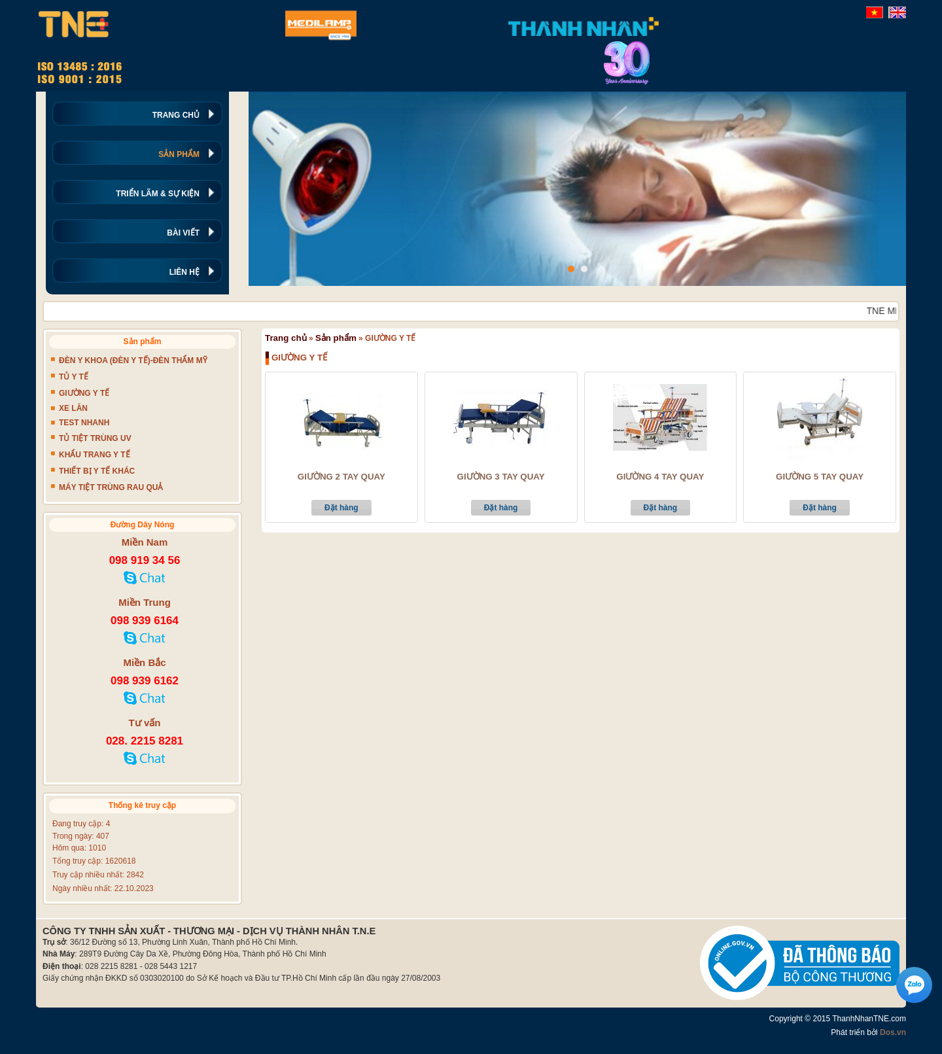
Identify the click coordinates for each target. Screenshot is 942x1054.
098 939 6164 (145, 620)
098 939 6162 (145, 681)
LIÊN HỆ (184, 272)
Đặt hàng (341, 507)
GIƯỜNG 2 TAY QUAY (341, 477)
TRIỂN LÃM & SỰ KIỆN (158, 193)
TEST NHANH (84, 422)
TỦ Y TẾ (73, 376)
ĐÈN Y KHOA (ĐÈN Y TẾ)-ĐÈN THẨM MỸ (133, 360)
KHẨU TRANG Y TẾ (94, 454)
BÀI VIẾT (183, 232)
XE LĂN (73, 408)
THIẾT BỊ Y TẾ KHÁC (97, 471)
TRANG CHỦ (176, 115)
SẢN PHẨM (179, 154)
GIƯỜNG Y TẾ (84, 393)
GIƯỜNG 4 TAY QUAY (660, 477)
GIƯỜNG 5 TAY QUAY (820, 477)
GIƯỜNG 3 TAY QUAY (501, 477)
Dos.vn (893, 1032)
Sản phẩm (336, 338)
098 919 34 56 (145, 560)
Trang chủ (286, 338)
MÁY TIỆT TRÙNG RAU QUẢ (111, 487)
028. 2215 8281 (144, 741)
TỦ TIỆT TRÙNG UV (95, 438)
